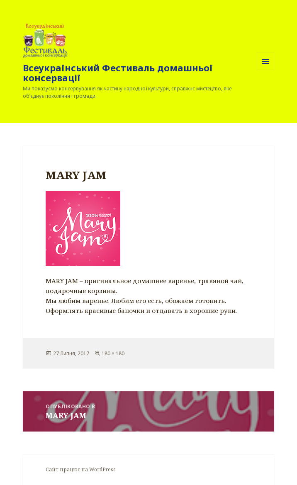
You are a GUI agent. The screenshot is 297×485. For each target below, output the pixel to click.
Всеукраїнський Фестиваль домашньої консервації (118, 72)
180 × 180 (113, 353)
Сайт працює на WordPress (81, 469)
